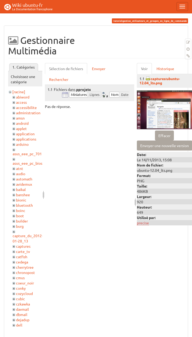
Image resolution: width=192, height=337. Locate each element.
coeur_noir (25, 283)
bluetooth (24, 205)
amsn (20, 118)
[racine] (18, 91)
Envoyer (98, 68)
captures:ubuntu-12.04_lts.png (159, 80)
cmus (20, 277)
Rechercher (58, 79)
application (25, 133)
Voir (144, 68)
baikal (21, 189)
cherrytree (25, 267)
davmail (22, 309)
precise (143, 222)
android (22, 123)
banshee (23, 194)
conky (21, 288)
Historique (165, 68)
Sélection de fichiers (66, 68)
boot (20, 215)
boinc (20, 210)
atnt (19, 168)
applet (21, 128)
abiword (22, 97)
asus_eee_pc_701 (27, 153)
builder (22, 221)
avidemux (24, 184)
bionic (21, 200)
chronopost (25, 272)
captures (23, 246)
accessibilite (26, 107)
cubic (20, 298)
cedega (22, 262)
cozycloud (24, 293)
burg (20, 226)
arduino (22, 144)
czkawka (23, 304)
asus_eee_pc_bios (27, 163)
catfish (21, 256)
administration (28, 112)
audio (20, 173)
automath (24, 179)
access (21, 102)
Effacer (164, 135)
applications (26, 139)
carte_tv (23, 251)
